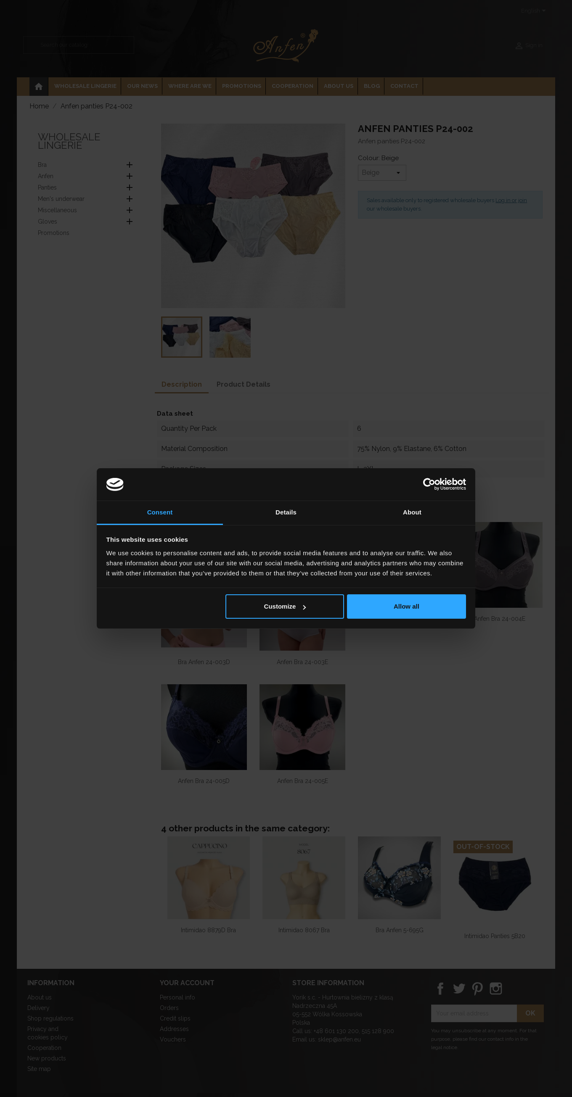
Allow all (406, 606)
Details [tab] (286, 512)
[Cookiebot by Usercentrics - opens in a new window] (429, 484)
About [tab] (412, 512)
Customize (285, 606)
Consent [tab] (160, 512)
